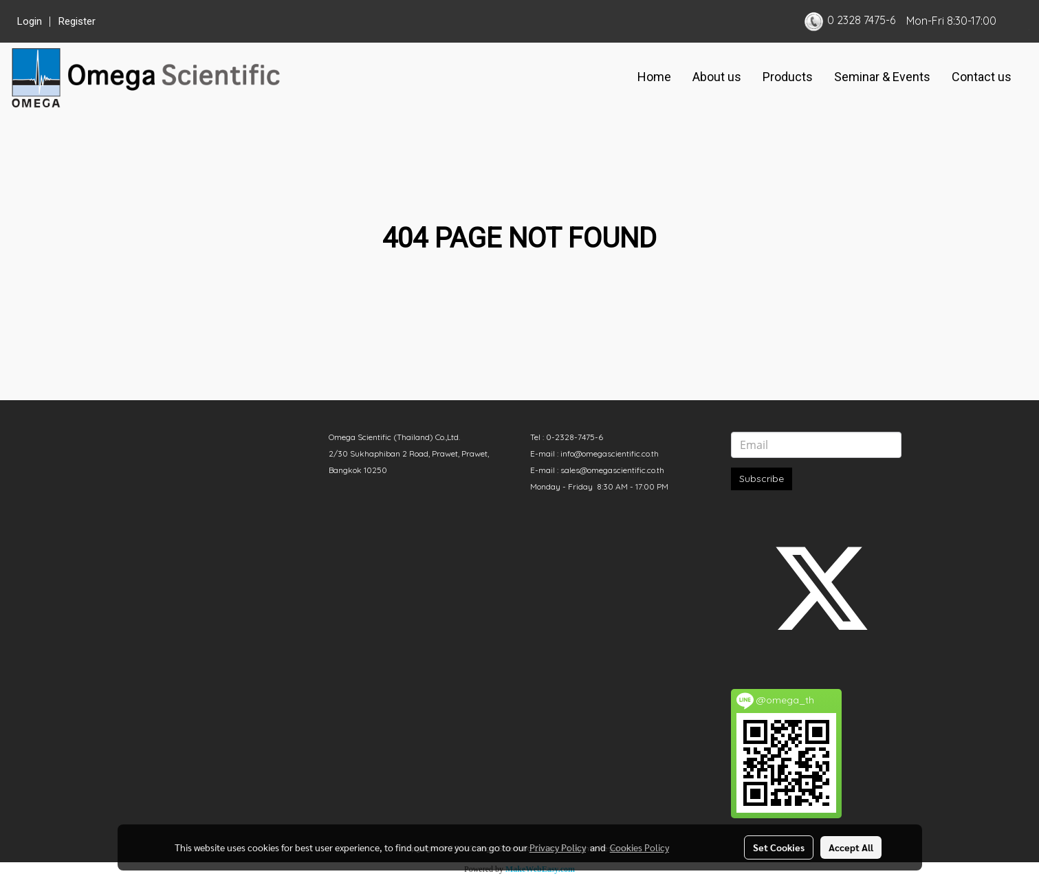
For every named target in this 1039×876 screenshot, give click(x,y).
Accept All (851, 847)
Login (29, 21)
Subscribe (761, 478)
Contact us (981, 76)
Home (654, 76)
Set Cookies (779, 847)
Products (788, 76)
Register (77, 21)
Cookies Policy (639, 847)
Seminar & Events (882, 76)
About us (716, 76)
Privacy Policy (557, 847)
